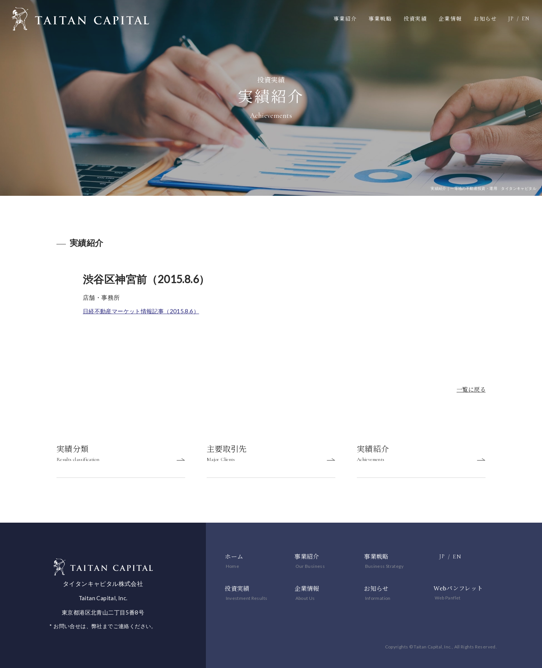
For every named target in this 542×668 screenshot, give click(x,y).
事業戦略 (380, 18)
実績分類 (120, 456)
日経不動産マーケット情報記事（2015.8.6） (144, 310)
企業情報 (450, 18)
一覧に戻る (470, 389)
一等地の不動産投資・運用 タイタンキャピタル (80, 19)
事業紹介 (345, 18)
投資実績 (415, 18)
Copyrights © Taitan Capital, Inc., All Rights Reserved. (434, 647)
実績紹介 (421, 456)
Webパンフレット (458, 589)
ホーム (234, 559)
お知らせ (485, 18)
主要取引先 (271, 456)
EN (526, 18)
